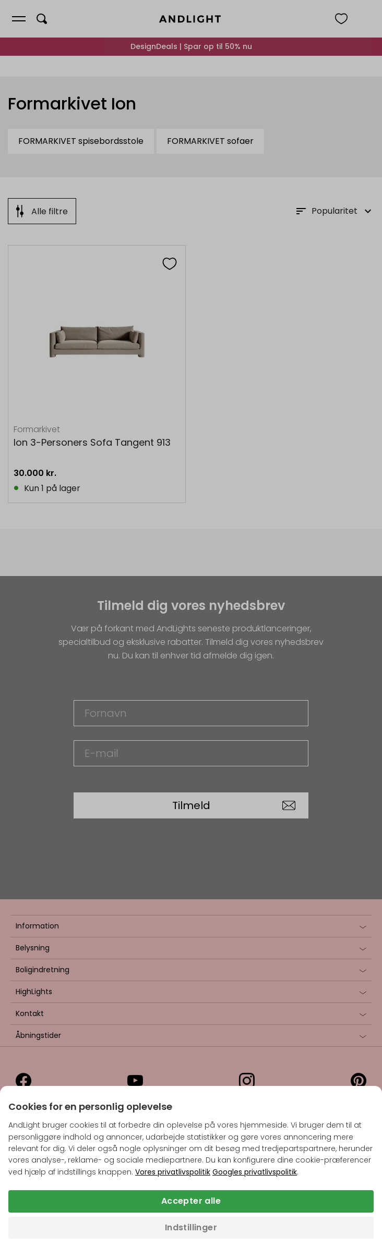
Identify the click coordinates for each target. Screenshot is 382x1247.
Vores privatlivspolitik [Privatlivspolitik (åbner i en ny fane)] (172, 1172)
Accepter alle (191, 1201)
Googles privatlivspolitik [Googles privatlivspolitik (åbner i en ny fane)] (254, 1172)
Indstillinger (191, 1227)
